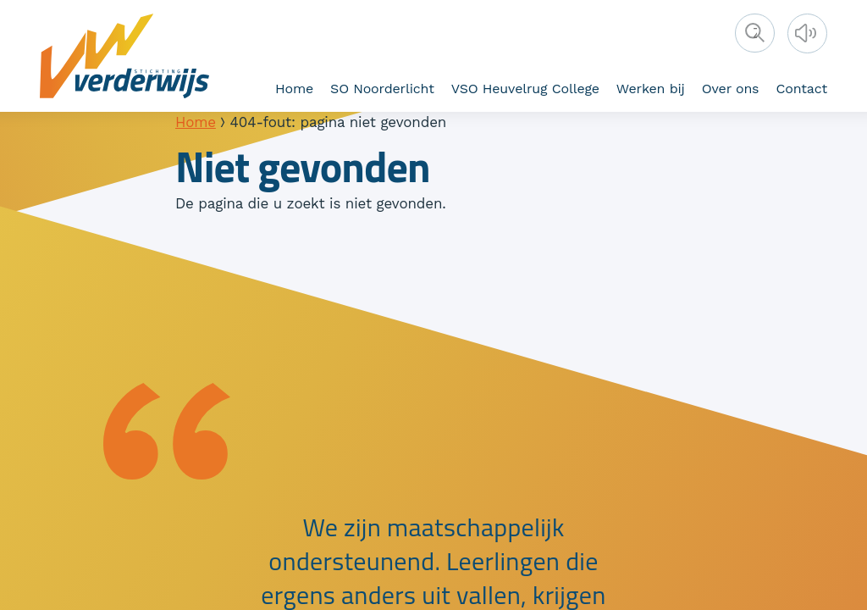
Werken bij (650, 88)
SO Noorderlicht (382, 88)
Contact (801, 88)
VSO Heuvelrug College (525, 88)
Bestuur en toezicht (260, 86)
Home (294, 88)
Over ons (730, 88)
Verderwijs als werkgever (273, 86)
